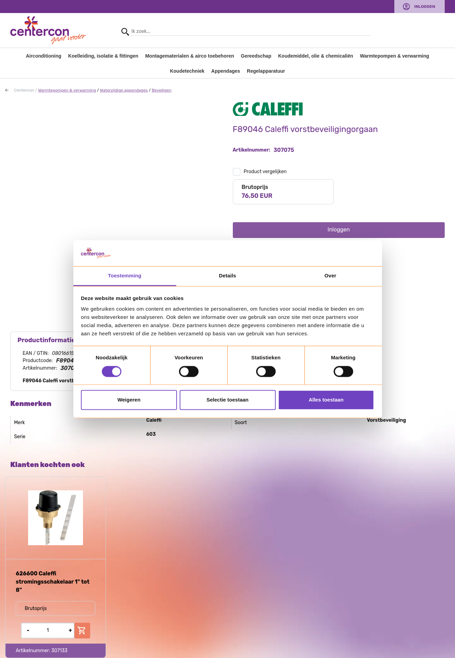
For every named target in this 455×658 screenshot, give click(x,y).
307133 (59, 651)
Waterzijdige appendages (124, 90)
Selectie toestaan (227, 400)
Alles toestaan (326, 400)
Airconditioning (43, 56)
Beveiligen (161, 90)
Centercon (24, 90)
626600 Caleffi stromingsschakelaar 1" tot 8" (52, 581)
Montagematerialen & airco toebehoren (189, 56)
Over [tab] (330, 276)
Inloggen (424, 6)
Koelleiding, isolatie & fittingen (103, 56)
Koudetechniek (187, 71)
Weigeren (128, 400)
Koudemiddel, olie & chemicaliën (315, 56)
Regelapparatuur (266, 71)
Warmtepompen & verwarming (394, 56)
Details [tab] (227, 276)
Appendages (225, 71)
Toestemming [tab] (125, 276)
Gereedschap (256, 56)
